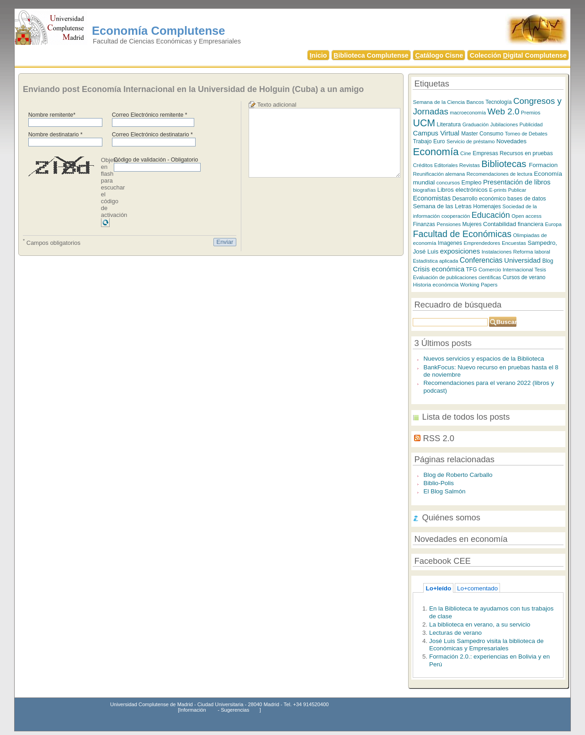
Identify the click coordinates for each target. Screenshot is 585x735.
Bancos (475, 102)
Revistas (469, 165)
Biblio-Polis (438, 483)
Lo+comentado (477, 588)
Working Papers (479, 284)
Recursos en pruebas (526, 153)
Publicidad (531, 124)
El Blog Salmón (444, 491)
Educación (491, 215)
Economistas (432, 198)
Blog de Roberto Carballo (457, 474)
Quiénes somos (451, 517)
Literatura (449, 124)
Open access (526, 216)
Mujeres (471, 224)
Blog (547, 261)
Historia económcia (435, 284)
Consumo (491, 133)
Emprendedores (481, 243)
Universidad (522, 260)
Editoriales (445, 165)
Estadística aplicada (435, 261)
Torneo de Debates (526, 133)
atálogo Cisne (439, 55)
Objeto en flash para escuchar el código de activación (114, 187)
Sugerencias (235, 710)
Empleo (471, 182)
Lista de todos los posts (466, 417)
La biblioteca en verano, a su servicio (479, 624)
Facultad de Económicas (462, 234)
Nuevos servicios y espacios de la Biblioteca (483, 358)
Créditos (422, 165)
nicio (318, 55)
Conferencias (481, 260)
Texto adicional (277, 104)
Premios (531, 112)
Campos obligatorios (51, 242)
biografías (424, 190)
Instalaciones (497, 251)
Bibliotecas (505, 164)
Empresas (485, 153)
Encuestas (514, 243)
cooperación (455, 216)
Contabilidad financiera (513, 224)
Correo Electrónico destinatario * (152, 134)
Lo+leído (438, 588)
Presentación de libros (517, 182)
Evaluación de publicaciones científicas (457, 277)
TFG (471, 269)
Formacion (543, 165)
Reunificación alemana (439, 174)
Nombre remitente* (51, 115)
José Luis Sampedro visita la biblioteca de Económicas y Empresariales (486, 645)
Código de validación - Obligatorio (156, 160)
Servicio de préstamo (471, 141)
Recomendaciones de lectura (499, 174)
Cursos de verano (524, 277)
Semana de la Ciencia (439, 102)
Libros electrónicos (462, 189)
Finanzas (424, 224)
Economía (435, 151)
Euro (439, 141)
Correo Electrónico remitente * (149, 115)
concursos (448, 182)
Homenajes (487, 206)
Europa (553, 224)
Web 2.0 (504, 111)
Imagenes (450, 243)
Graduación (476, 124)
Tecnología (498, 102)
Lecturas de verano (455, 632)
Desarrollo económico (479, 198)
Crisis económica (438, 269)
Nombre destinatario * (55, 134)
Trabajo (422, 141)
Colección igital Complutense (518, 55)
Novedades (511, 141)
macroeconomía (468, 112)
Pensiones (449, 224)
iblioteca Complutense (371, 55)
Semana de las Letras (442, 206)
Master (469, 133)
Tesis (540, 269)
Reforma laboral (531, 251)
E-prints (497, 190)
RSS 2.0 (438, 438)
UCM (424, 123)
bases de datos (526, 198)
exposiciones (460, 251)
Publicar (517, 190)
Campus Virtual (437, 133)
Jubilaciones (504, 124)
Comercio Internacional (507, 269)
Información (192, 710)
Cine (465, 153)
